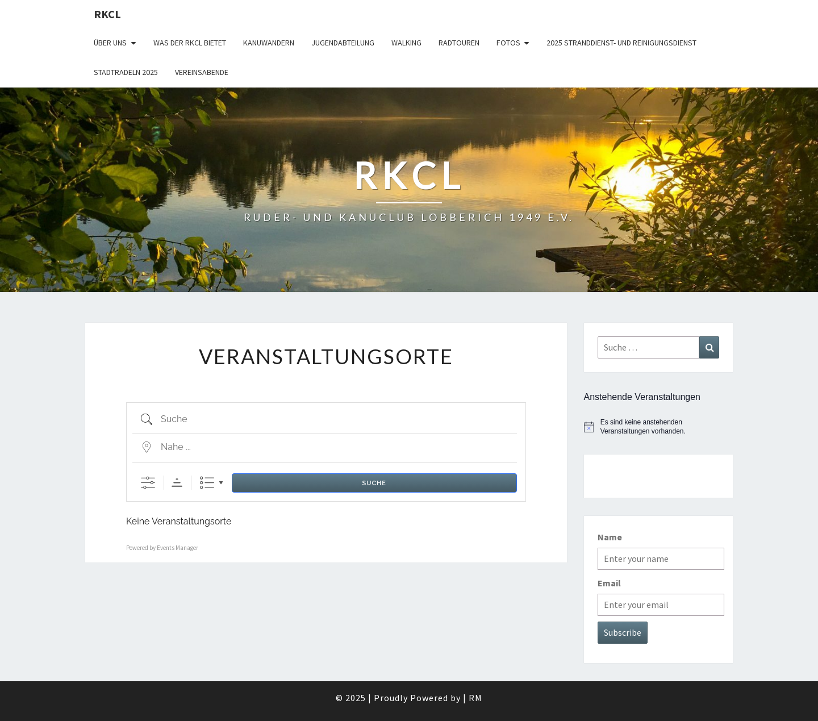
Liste (207, 483)
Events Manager (177, 548)
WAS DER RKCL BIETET (189, 42)
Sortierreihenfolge (177, 483)
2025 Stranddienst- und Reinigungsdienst (621, 42)
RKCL (107, 14)
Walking (406, 42)
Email (609, 583)
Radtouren (459, 42)
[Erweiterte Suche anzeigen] (148, 483)
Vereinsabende (201, 72)
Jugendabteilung (342, 42)
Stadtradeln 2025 (126, 72)
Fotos (508, 42)
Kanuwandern (268, 42)
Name (610, 537)
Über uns (110, 42)
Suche (374, 483)
